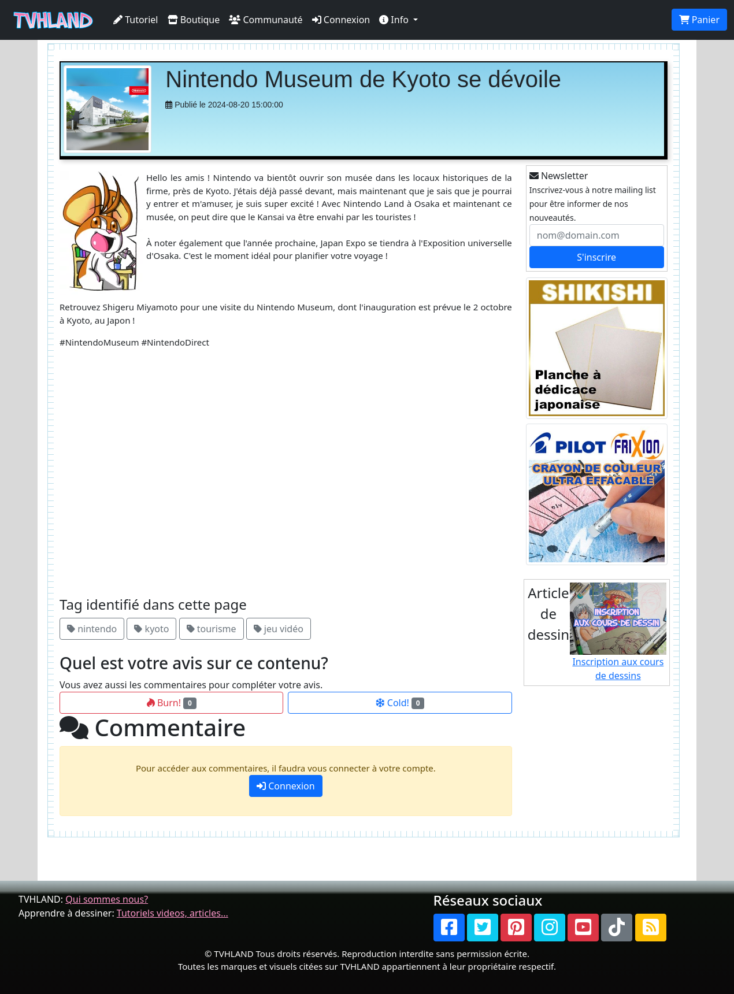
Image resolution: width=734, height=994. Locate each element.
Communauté (265, 19)
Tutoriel (135, 19)
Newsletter (558, 175)
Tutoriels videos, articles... (172, 913)
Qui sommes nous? (106, 899)
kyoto (151, 628)
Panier (699, 19)
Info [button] (395, 19)
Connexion (341, 19)
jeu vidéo (278, 628)
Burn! (172, 702)
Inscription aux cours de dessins (618, 632)
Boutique (194, 19)
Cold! (400, 702)
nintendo (92, 628)
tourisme (211, 628)
